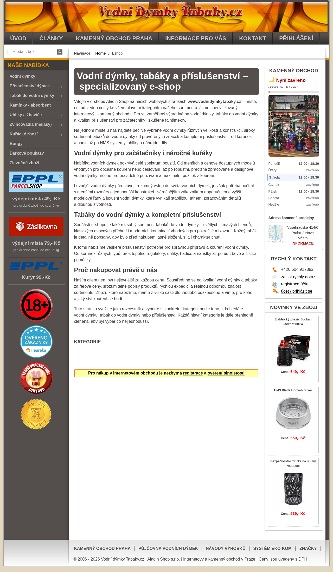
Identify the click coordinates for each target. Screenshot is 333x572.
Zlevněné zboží (24, 163)
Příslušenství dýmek (30, 86)
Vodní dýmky (22, 76)
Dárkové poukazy (27, 153)
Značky (308, 548)
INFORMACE (303, 243)
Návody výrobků (226, 548)
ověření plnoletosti (226, 373)
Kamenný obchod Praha (102, 548)
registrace (193, 373)
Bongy (16, 143)
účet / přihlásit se (296, 291)
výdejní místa (27, 198)
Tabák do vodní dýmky (32, 95)
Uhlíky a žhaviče (26, 115)
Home (100, 53)
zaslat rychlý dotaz (298, 277)
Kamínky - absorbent (30, 105)
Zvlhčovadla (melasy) (31, 124)
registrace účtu (294, 284)
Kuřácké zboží (24, 134)
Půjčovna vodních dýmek (168, 548)
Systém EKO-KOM (272, 548)
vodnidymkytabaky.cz (166, 16)
